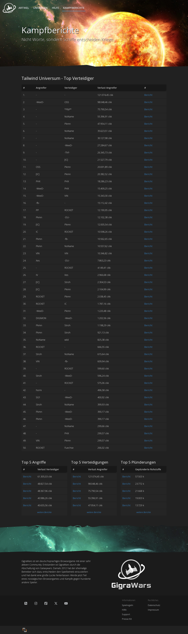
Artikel (24, 8)
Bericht (148, 94)
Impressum (153, 609)
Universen (40, 8)
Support (126, 614)
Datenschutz (154, 605)
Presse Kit (127, 619)
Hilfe (55, 8)
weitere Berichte (44, 512)
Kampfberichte (73, 8)
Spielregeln (127, 605)
